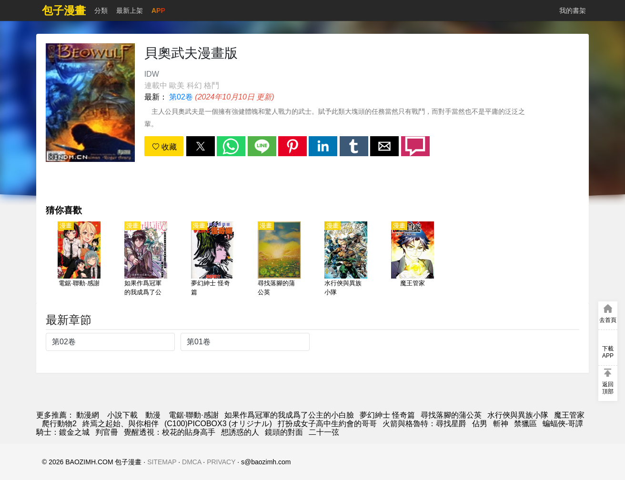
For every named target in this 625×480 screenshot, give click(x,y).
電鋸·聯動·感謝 (194, 415)
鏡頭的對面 (284, 432)
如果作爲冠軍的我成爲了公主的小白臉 (289, 415)
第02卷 (181, 97)
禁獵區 (525, 424)
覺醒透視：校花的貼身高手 (169, 432)
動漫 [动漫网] (153, 415)
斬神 (500, 424)
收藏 (164, 147)
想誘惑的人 (240, 432)
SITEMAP (161, 462)
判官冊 (106, 432)
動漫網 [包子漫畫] (87, 415)
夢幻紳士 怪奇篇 (387, 415)
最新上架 (129, 10)
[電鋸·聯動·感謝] (79, 259)
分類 (101, 10)
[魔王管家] (412, 259)
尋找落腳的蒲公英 (451, 415)
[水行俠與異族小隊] (345, 259)
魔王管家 (569, 415)
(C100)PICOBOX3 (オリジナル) (218, 424)
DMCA (191, 462)
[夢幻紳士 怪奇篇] (212, 259)
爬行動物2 (59, 424)
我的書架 (572, 10)
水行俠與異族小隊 (517, 415)
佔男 (479, 424)
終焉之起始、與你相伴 (120, 424)
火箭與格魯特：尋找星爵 (424, 424)
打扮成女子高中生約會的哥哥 (327, 424)
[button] (200, 146)
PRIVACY (221, 462)
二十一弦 (324, 432)
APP (158, 10)
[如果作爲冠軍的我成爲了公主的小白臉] (145, 259)
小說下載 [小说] (122, 415)
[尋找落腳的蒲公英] (279, 259)
